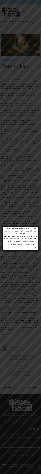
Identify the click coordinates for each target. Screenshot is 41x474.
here (35, 244)
